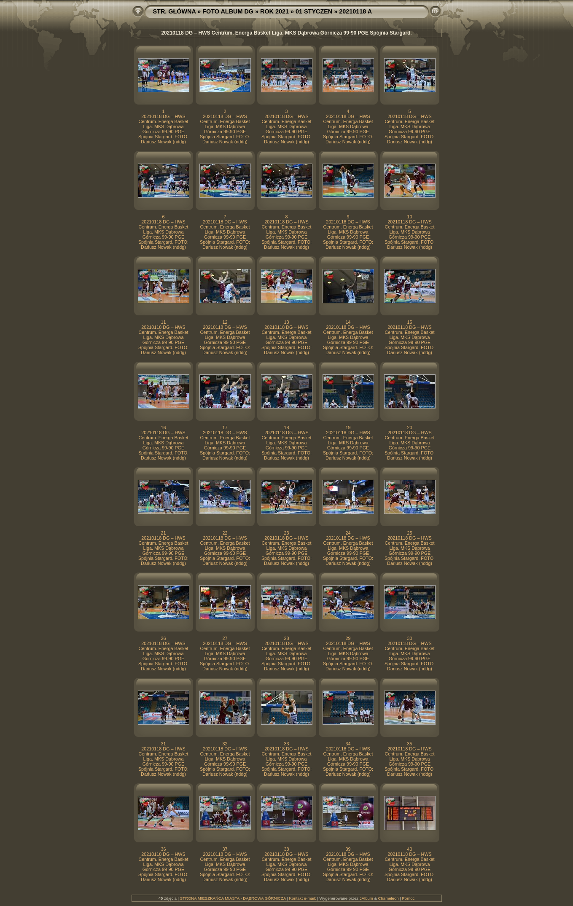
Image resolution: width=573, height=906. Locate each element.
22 (224, 532)
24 (347, 532)
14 (347, 322)
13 (286, 322)
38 (286, 849)
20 (409, 427)
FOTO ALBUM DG (227, 11)
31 (163, 743)
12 (224, 322)
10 (409, 216)
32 (224, 743)
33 (286, 743)
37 (224, 849)
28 (286, 638)
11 (163, 322)
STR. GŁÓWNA (174, 11)
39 (347, 849)
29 (347, 638)
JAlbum (366, 898)
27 (224, 638)
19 (347, 427)
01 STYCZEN (314, 11)
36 (163, 849)
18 (286, 427)
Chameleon (388, 898)
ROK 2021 (274, 11)
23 (286, 532)
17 (224, 427)
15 (409, 322)
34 (347, 743)
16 (163, 427)
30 (409, 638)
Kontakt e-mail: (302, 898)
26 (163, 638)
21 (163, 532)
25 (409, 532)
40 (409, 849)
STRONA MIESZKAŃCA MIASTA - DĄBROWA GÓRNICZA (233, 898)
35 (409, 743)
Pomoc (408, 898)
